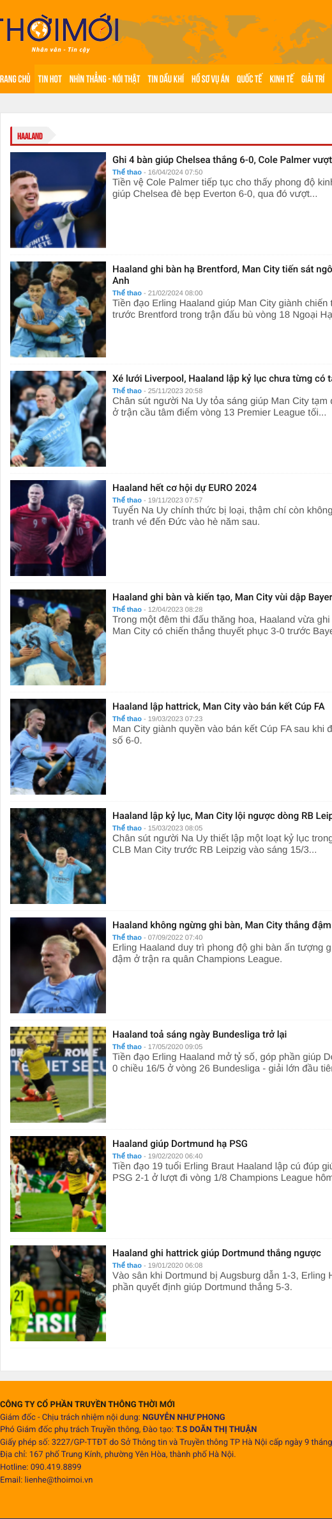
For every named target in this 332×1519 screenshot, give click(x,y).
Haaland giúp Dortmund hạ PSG (180, 1143)
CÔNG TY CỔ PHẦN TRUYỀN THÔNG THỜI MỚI (87, 1405)
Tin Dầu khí (166, 78)
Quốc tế (249, 78)
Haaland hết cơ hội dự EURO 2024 (184, 488)
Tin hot (50, 78)
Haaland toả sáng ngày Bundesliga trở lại (199, 1034)
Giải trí (313, 78)
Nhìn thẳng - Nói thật (105, 78)
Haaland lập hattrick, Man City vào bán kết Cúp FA (218, 706)
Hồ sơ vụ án (210, 78)
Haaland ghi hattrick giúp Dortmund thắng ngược (216, 1253)
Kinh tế (281, 78)
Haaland (30, 136)
